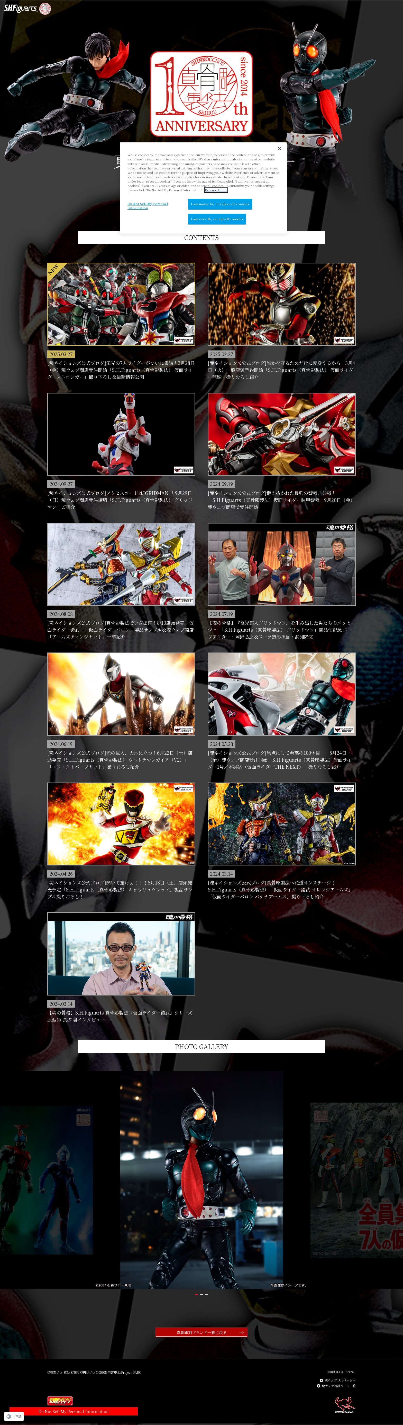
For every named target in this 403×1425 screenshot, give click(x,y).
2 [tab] (201, 1294)
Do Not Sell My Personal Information (51, 1391)
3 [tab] (223, 1294)
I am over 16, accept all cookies (217, 219)
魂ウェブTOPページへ (340, 1382)
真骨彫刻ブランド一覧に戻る (201, 1333)
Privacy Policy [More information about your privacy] (216, 190)
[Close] (279, 148)
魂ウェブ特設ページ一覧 (339, 1388)
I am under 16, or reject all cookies (220, 204)
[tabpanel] (201, 1180)
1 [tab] (179, 1294)
